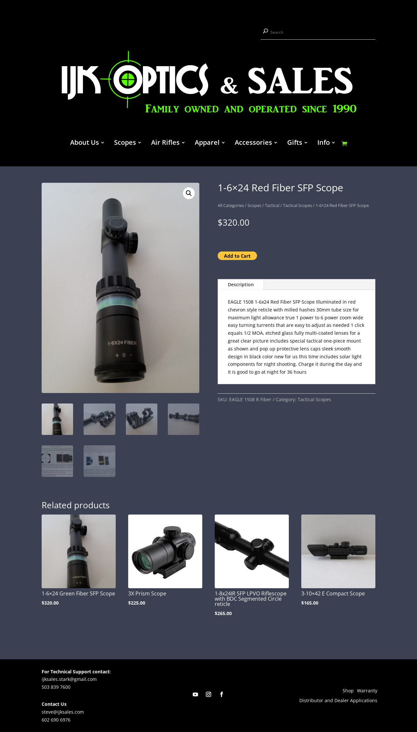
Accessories (253, 143)
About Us (84, 143)
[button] (189, 193)
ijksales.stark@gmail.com (69, 679)
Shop (348, 691)
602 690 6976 (56, 720)
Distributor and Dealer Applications (338, 701)
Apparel (207, 143)
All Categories (231, 205)
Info (323, 143)
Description (241, 284)
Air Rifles (165, 143)
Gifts (294, 143)
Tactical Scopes (297, 205)
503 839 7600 (56, 687)
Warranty (367, 691)
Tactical (272, 205)
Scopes (125, 143)
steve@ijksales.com (63, 712)
